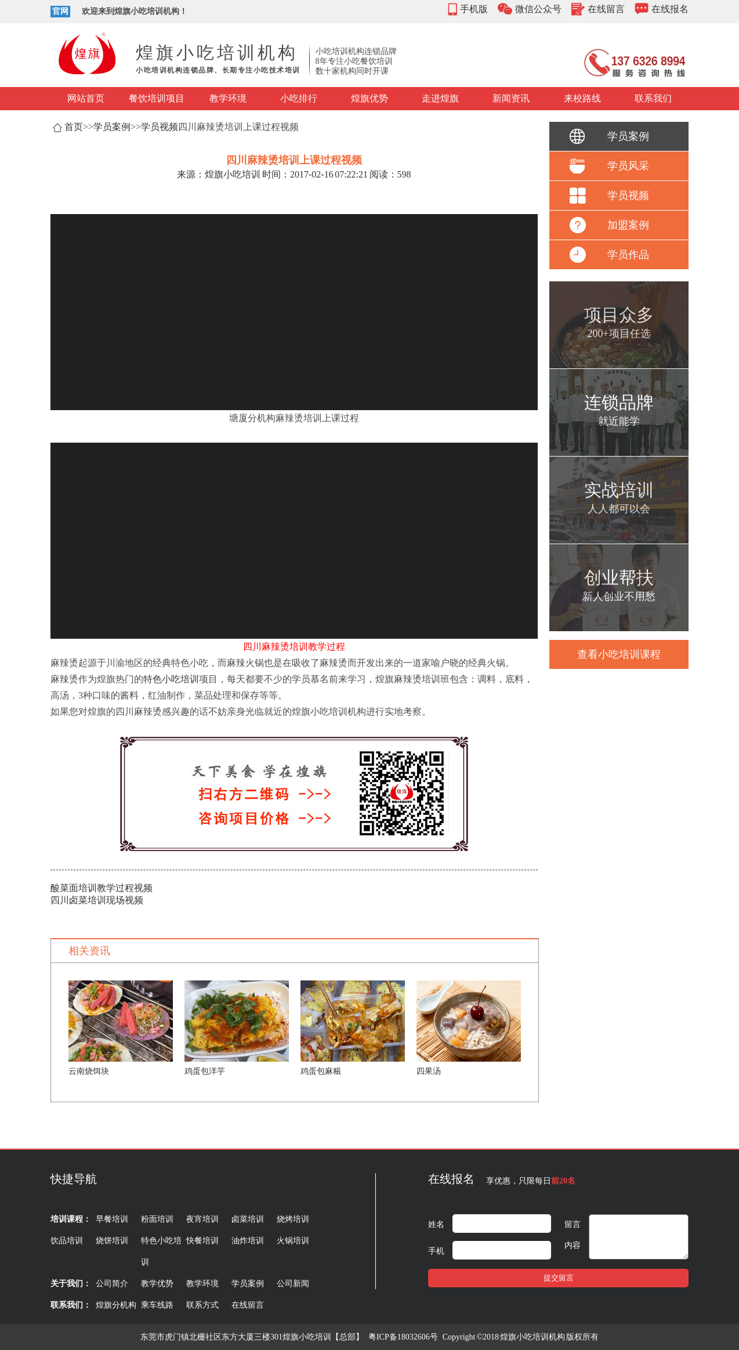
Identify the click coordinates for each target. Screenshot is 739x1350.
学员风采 (628, 166)
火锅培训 (293, 1240)
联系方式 (202, 1305)
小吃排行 (298, 98)
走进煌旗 (440, 98)
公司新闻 (293, 1283)
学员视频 (159, 127)
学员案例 (112, 127)
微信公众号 (538, 9)
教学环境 (228, 98)
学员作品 (628, 254)
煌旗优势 (369, 98)
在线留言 (606, 9)
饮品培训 (66, 1240)
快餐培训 (202, 1240)
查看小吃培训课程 (619, 654)
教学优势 (157, 1283)
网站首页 (85, 98)
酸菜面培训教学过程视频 (101, 888)
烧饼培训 (112, 1240)
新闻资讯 (511, 98)
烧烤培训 (293, 1219)
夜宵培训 (202, 1219)
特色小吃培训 (171, 679)
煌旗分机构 (116, 1305)
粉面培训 (157, 1219)
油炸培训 (247, 1240)
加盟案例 (628, 225)
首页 (73, 127)
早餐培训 (112, 1219)
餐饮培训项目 (156, 98)
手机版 (474, 9)
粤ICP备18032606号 (403, 1337)
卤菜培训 (247, 1219)
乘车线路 (157, 1305)
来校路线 (582, 98)
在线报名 (670, 9)
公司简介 (112, 1283)
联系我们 (653, 98)
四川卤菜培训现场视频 (96, 900)
